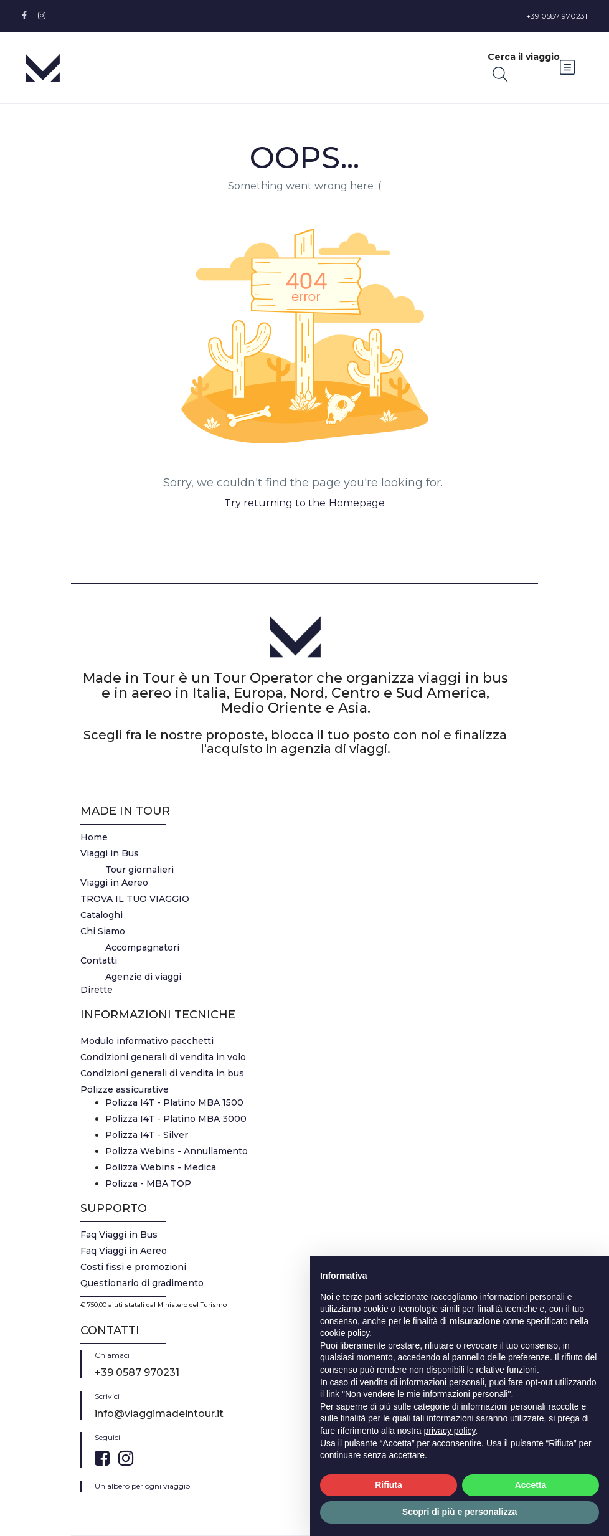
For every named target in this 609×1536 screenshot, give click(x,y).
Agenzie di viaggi (143, 976)
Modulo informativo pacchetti (147, 1040)
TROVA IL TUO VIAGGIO (134, 898)
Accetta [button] (531, 1485)
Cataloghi (101, 915)
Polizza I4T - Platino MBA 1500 (174, 1102)
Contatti (98, 960)
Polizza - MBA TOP (148, 1183)
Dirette (96, 989)
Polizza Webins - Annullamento (176, 1151)
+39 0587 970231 (556, 16)
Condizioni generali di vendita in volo (163, 1057)
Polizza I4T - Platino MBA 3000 (176, 1118)
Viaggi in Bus (109, 853)
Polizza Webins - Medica (160, 1167)
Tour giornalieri (139, 869)
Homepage (357, 503)
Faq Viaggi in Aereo (123, 1250)
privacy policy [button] (450, 1431)
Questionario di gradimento (142, 1283)
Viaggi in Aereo (114, 882)
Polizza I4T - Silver (146, 1134)
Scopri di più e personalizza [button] (459, 1512)
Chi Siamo (102, 931)
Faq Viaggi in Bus (119, 1234)
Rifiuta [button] (388, 1485)
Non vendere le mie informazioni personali (426, 1394)
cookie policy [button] (344, 1333)
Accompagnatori (142, 947)
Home (94, 837)
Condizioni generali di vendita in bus (162, 1073)
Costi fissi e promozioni (133, 1267)
